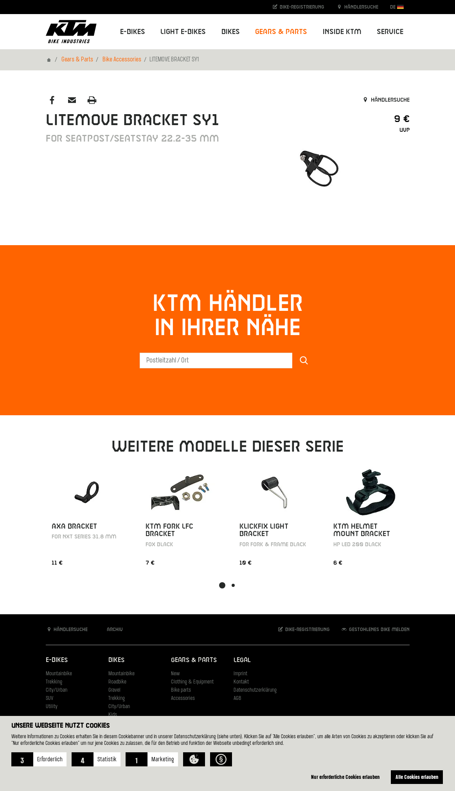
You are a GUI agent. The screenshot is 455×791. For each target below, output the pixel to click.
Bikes (116, 660)
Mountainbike (59, 674)
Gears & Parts (77, 60)
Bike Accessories (122, 60)
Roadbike (117, 682)
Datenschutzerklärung (255, 690)
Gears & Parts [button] (281, 32)
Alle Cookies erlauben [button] (417, 776)
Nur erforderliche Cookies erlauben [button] (345, 776)
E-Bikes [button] (132, 32)
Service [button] (390, 32)
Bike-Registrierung (298, 7)
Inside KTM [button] (342, 32)
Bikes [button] (230, 32)
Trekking (54, 682)
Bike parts (181, 690)
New (175, 674)
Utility (52, 707)
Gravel (114, 690)
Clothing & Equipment (192, 682)
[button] (39, 759)
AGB (237, 698)
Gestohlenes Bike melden (375, 629)
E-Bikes (57, 660)
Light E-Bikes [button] (183, 32)
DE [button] (397, 7)
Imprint (240, 674)
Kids (112, 715)
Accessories (183, 698)
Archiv (111, 629)
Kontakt (241, 682)
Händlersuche (357, 7)
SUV (49, 698)
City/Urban (56, 690)
